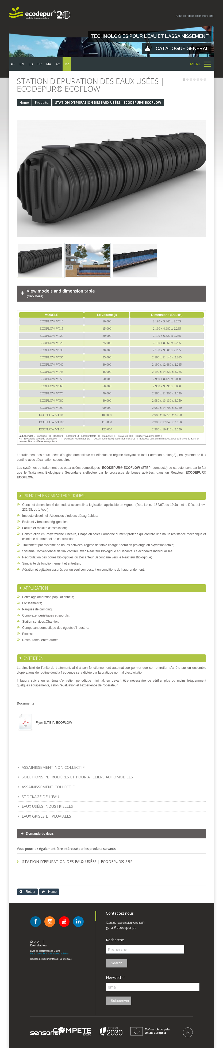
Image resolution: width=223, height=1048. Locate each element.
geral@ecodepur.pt (121, 928)
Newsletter (115, 977)
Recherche (115, 940)
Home (24, 102)
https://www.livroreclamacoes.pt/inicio (49, 953)
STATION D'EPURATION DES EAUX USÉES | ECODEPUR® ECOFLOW (108, 102)
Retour (27, 892)
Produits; (42, 102)
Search (116, 963)
